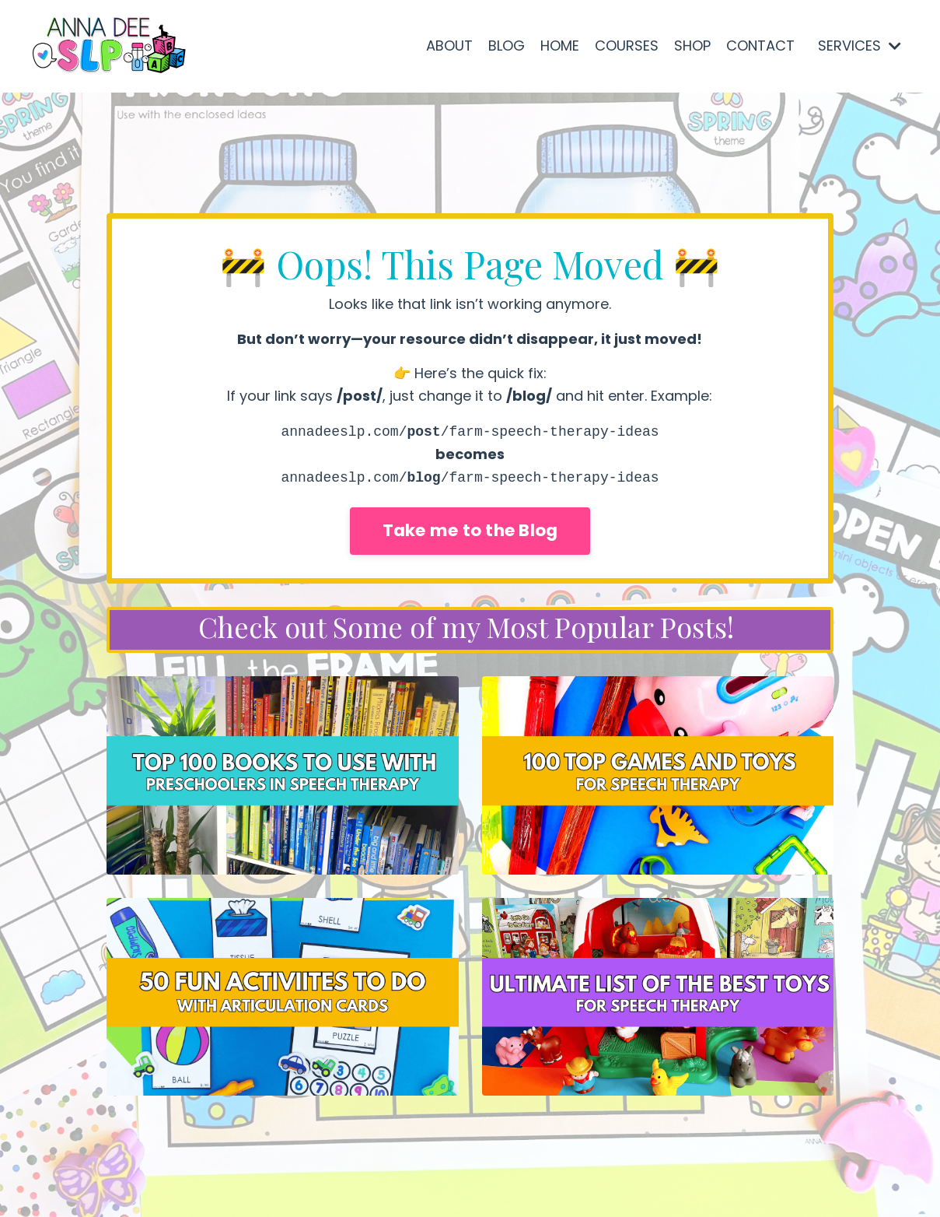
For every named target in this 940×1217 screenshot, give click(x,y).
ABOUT (449, 45)
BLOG (506, 45)
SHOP (692, 45)
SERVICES (859, 45)
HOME (559, 45)
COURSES (627, 45)
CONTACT (760, 45)
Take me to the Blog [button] (470, 530)
